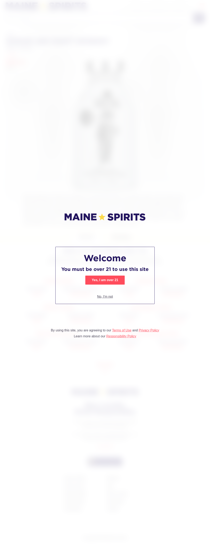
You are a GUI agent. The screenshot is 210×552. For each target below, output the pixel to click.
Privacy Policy (149, 330)
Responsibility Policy (121, 336)
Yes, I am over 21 (105, 280)
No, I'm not (105, 296)
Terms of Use (121, 330)
